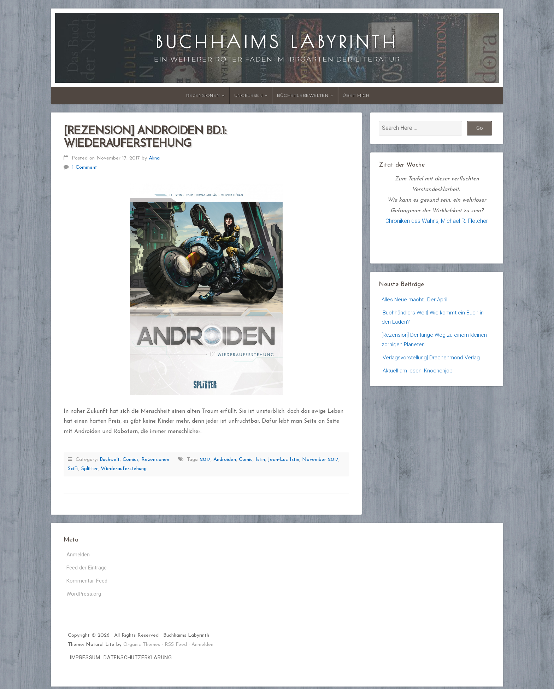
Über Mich (356, 95)
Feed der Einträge (88, 568)
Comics (130, 459)
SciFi (73, 468)
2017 (205, 459)
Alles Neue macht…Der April (415, 299)
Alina (154, 158)
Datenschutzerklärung (138, 660)
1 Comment (84, 167)
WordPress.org (85, 596)
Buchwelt (110, 459)
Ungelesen (248, 95)
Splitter (89, 468)
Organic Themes (141, 647)
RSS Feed (176, 647)
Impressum (85, 660)
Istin (260, 459)
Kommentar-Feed (88, 582)
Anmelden (78, 554)
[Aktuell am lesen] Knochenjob (419, 374)
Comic (246, 459)
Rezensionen (203, 95)
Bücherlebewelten (303, 95)
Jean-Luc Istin (283, 459)
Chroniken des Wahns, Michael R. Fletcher (436, 221)
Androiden (224, 459)
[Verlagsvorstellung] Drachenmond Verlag (433, 361)
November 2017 (320, 459)
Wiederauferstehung (124, 468)
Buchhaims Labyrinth (276, 42)
